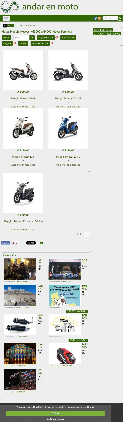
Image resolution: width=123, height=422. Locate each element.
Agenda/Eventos (103, 29)
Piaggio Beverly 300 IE (23, 98)
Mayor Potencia (46, 37)
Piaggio (7, 43)
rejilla (10, 25)
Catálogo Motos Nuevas (107, 33)
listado (19, 25)
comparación (29, 25)
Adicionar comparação (23, 106)
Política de (55, 419)
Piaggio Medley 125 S (68, 156)
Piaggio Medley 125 (23, 156)
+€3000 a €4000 (40, 43)
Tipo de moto (68, 37)
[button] (41, 243)
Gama (23, 43)
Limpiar (6, 37)
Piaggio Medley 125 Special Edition (23, 221)
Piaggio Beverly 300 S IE (68, 98)
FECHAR (55, 413)
